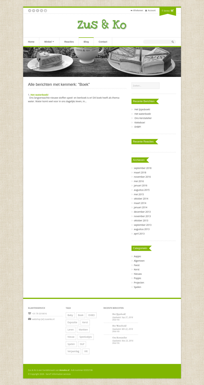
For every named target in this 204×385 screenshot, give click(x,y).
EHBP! (137, 126)
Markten (83, 329)
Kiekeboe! (139, 122)
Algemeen (139, 260)
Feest (137, 265)
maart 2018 (140, 172)
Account (152, 10)
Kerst (136, 269)
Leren (71, 329)
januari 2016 (140, 185)
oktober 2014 (141, 198)
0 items (166, 10)
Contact (103, 41)
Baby (70, 315)
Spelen (137, 287)
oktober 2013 (141, 220)
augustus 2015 (141, 189)
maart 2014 (140, 203)
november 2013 (142, 216)
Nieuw (71, 336)
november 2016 (142, 176)
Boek (80, 315)
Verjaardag (73, 351)
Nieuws (138, 273)
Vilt (86, 351)
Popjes (137, 278)
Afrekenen (138, 10)
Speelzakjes (85, 336)
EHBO (91, 315)
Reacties (69, 41)
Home (31, 41)
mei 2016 (139, 181)
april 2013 (139, 233)
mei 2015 (139, 194)
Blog (86, 41)
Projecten (139, 282)
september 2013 (142, 224)
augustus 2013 (141, 229)
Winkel (46, 42)
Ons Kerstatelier (143, 118)
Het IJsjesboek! (142, 109)
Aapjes (137, 256)
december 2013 (142, 211)
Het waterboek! (39, 94)
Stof (82, 344)
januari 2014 (140, 207)
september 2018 (142, 168)
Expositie (72, 322)
